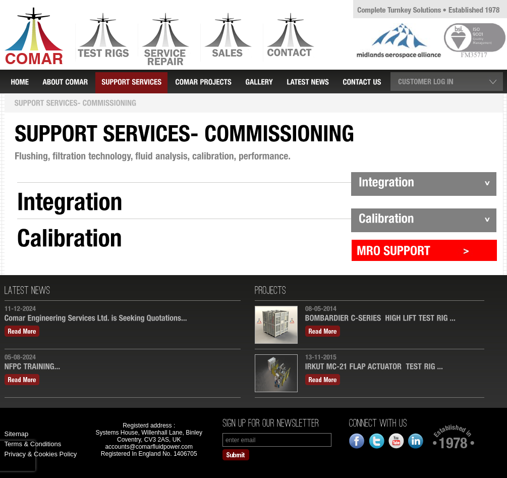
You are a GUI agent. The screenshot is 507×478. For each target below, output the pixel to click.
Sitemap (17, 434)
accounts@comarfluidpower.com (149, 446)
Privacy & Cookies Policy (41, 454)
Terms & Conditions (33, 444)
